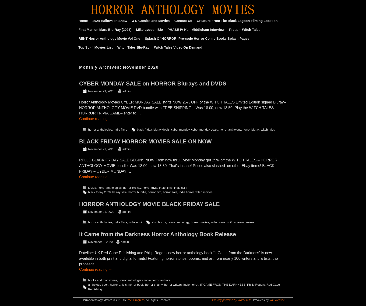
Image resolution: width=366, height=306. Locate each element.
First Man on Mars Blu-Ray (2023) (104, 30)
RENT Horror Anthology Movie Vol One (109, 38)
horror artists (118, 284)
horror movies (200, 222)
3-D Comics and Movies (151, 21)
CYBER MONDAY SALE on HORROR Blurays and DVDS (152, 83)
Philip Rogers (256, 284)
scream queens (244, 222)
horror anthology (230, 129)
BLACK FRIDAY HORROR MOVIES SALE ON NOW (145, 141)
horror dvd (154, 192)
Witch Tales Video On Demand (178, 47)
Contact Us (183, 21)
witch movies (203, 192)
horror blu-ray (132, 187)
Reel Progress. (136, 300)
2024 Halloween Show (109, 21)
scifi (229, 222)
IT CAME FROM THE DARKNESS (223, 284)
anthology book (98, 284)
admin (127, 91)
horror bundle (137, 192)
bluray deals (161, 129)
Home (83, 21)
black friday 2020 (99, 192)
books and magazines (102, 280)
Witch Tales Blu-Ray (133, 47)
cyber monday (180, 129)
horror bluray (251, 129)
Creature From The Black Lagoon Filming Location (237, 21)
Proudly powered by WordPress (232, 300)
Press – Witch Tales (244, 30)
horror (162, 222)
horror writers (173, 284)
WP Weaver (277, 300)
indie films (120, 129)
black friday (144, 129)
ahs (154, 222)
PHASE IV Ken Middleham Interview (196, 30)
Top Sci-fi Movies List (95, 47)
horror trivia (150, 187)
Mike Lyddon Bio (149, 30)
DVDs (92, 187)
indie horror (186, 192)
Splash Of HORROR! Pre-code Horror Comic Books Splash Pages (197, 38)
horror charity (153, 284)
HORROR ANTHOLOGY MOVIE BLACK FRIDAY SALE (149, 204)
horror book (136, 284)
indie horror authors (157, 280)
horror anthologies (100, 129)
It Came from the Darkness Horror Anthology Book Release (157, 234)
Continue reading (95, 119)
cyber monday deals (204, 129)
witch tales (268, 129)
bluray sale (119, 192)
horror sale (170, 192)
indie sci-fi (180, 187)
